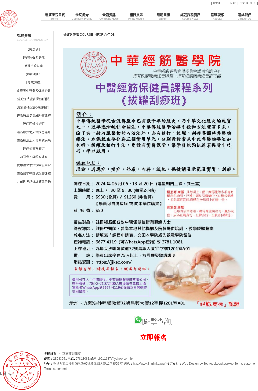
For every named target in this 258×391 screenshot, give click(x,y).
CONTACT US (248, 3)
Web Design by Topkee (198, 363)
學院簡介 (81, 17)
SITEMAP (230, 3)
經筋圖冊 (163, 17)
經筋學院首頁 (54, 17)
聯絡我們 (244, 17)
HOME (217, 3)
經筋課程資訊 (190, 17)
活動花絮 (217, 17)
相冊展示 (136, 17)
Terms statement (246, 363)
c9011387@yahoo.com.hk (115, 359)
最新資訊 (109, 17)
